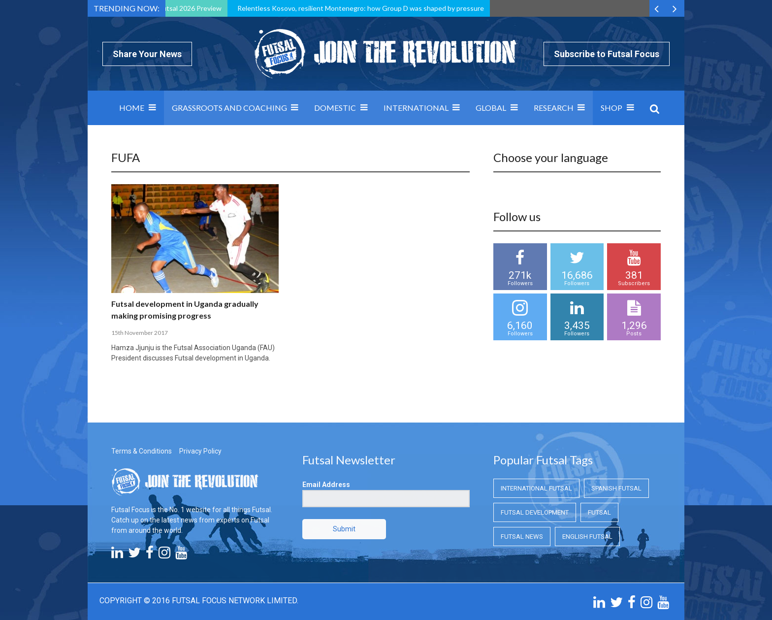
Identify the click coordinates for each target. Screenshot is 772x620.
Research (554, 107)
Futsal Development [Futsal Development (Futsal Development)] (535, 512)
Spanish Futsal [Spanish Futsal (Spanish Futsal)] (616, 488)
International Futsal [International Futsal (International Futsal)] (536, 488)
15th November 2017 (139, 332)
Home (131, 107)
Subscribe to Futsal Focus (606, 54)
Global (491, 107)
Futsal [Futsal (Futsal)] (599, 512)
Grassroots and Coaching (229, 107)
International (416, 107)
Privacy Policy (200, 451)
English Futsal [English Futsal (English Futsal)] (587, 536)
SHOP (611, 107)
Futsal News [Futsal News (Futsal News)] (522, 536)
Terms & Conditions (141, 451)
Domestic (335, 107)
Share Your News (147, 54)
